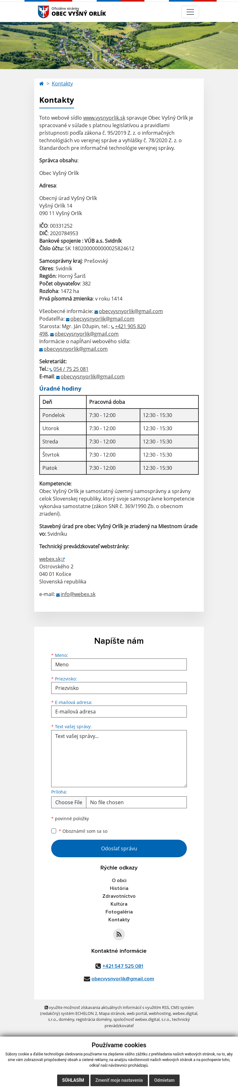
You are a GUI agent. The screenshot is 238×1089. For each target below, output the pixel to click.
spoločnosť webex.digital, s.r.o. (141, 1019)
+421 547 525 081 (122, 966)
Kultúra (119, 904)
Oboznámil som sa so (83, 831)
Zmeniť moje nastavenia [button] (119, 1080)
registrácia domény (93, 1019)
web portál (137, 1013)
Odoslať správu (119, 848)
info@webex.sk (78, 594)
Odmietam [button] (164, 1080)
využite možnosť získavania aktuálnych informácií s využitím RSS (107, 1007)
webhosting (160, 1013)
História (119, 888)
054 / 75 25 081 (71, 369)
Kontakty (62, 83)
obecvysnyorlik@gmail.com (131, 311)
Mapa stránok (112, 1013)
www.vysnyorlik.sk (104, 117)
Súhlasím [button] (73, 1080)
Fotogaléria (119, 911)
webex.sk (50, 558)
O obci (119, 880)
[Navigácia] (190, 12)
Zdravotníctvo (119, 896)
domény (66, 1019)
